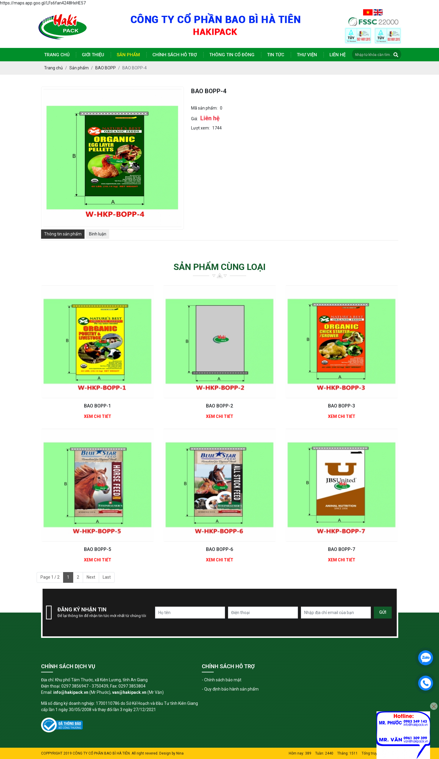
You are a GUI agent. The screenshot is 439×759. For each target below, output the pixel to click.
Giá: (194, 118)
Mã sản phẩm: (204, 108)
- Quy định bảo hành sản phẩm (230, 689)
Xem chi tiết (97, 416)
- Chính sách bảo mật (221, 679)
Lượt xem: (200, 128)
